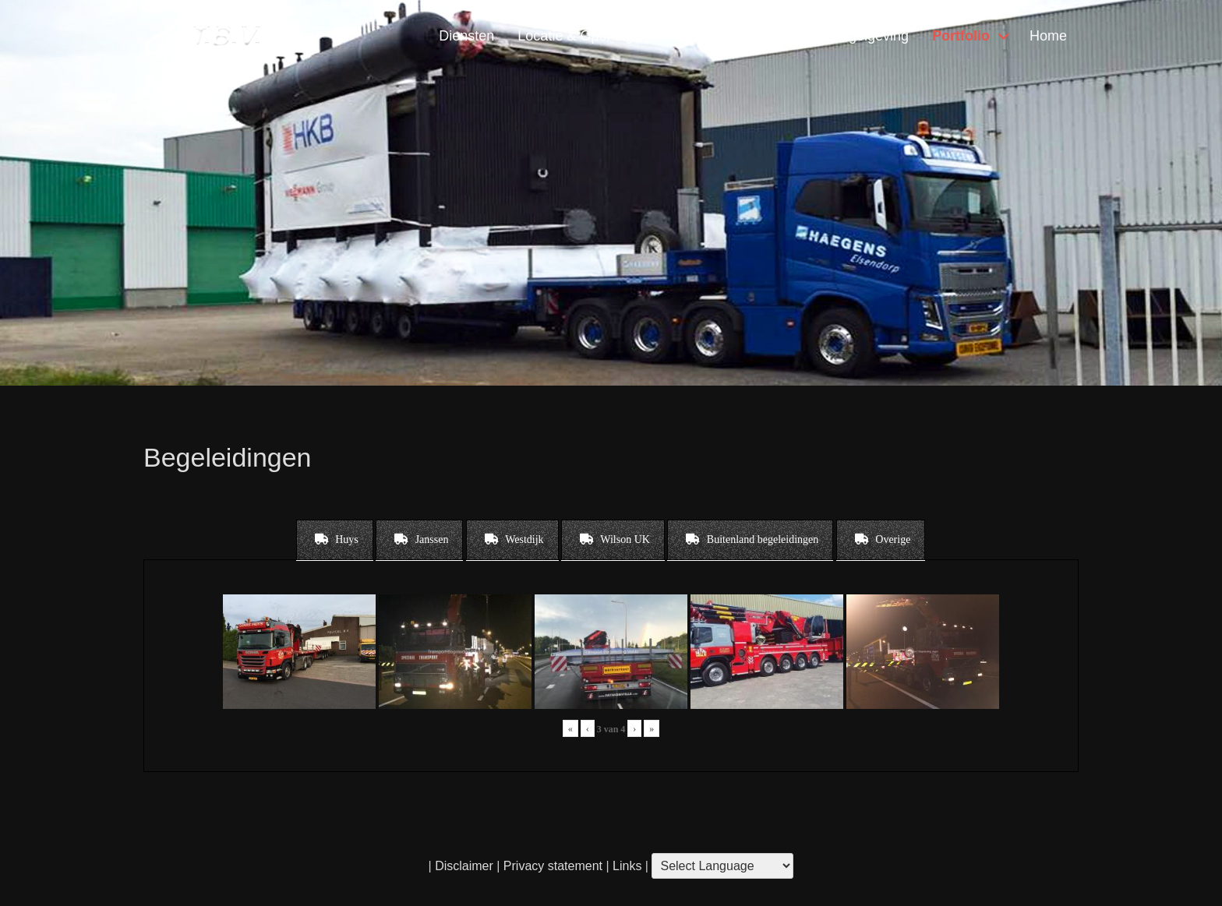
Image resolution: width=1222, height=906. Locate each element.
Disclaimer (464, 866)
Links (625, 866)
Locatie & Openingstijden (595, 36)
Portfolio (961, 36)
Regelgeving (870, 36)
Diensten (466, 36)
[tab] (334, 540)
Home (1048, 36)
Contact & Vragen (752, 36)
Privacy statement (552, 866)
